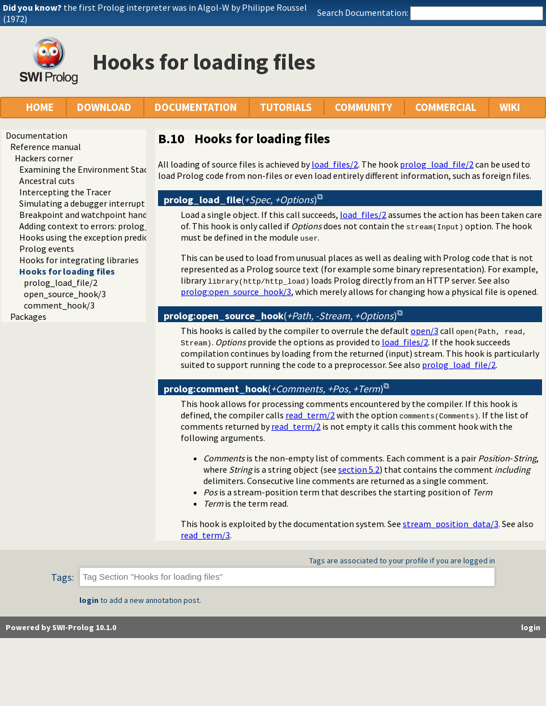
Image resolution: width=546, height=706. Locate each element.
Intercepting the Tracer (65, 192)
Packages (28, 316)
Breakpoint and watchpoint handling (91, 214)
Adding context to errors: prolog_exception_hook (115, 226)
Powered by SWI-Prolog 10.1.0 (61, 627)
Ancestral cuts (47, 180)
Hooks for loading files (67, 271)
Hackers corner (44, 158)
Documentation (36, 135)
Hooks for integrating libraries (79, 260)
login (89, 600)
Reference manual (45, 146)
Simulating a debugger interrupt (82, 203)
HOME (40, 107)
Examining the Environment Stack (85, 169)
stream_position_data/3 (450, 523)
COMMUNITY (363, 107)
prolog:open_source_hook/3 (236, 291)
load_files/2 (335, 164)
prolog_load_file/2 (60, 282)
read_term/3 (205, 535)
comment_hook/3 (59, 305)
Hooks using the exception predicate (90, 237)
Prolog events (46, 248)
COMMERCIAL (445, 107)
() (240, 199)
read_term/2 (310, 415)
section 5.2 (358, 469)
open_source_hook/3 (65, 293)
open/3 (424, 330)
